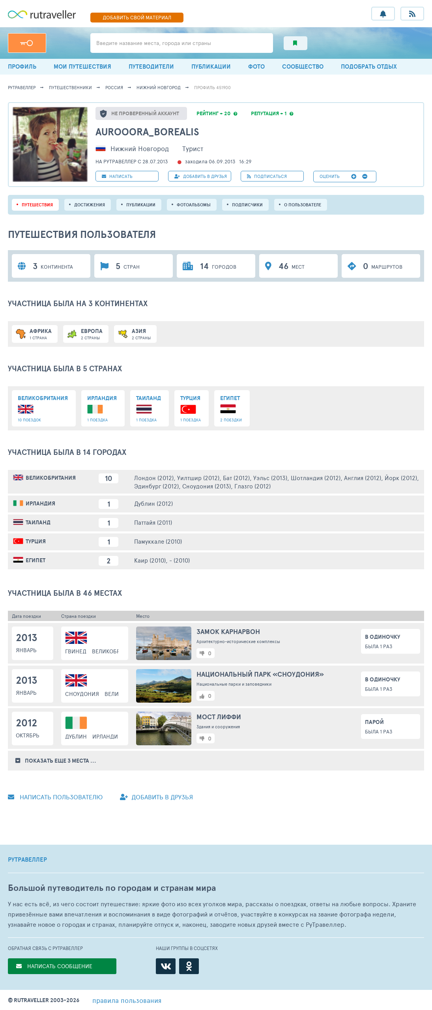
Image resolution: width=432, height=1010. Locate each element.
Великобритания (51, 478)
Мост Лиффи (218, 717)
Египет (35, 560)
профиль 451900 (212, 87)
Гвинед (75, 651)
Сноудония (82, 694)
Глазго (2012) (252, 486)
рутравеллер (22, 87)
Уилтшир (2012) (198, 477)
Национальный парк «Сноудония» (260, 674)
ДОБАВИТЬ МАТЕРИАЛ (137, 17)
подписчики (247, 205)
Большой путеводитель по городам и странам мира (112, 888)
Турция (36, 541)
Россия (114, 87)
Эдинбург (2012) (156, 486)
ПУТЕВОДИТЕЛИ (151, 66)
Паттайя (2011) (153, 522)
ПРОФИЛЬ (22, 66)
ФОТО (256, 66)
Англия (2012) (362, 477)
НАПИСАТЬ (117, 176)
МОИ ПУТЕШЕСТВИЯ (82, 66)
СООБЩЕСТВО (303, 66)
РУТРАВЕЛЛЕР (27, 860)
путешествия (37, 205)
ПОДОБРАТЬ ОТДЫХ (369, 66)
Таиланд (38, 522)
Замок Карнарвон (228, 631)
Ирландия (40, 503)
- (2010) (179, 560)
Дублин (76, 736)
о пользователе (302, 205)
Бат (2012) (236, 477)
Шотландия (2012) (315, 477)
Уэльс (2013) (270, 477)
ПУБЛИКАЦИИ (211, 66)
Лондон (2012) (154, 477)
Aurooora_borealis (147, 131)
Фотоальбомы (194, 205)
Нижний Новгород (159, 87)
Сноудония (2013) (206, 486)
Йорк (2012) (401, 477)
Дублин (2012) (153, 503)
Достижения (89, 205)
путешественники (70, 87)
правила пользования (126, 1000)
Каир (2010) (150, 560)
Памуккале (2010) (158, 541)
